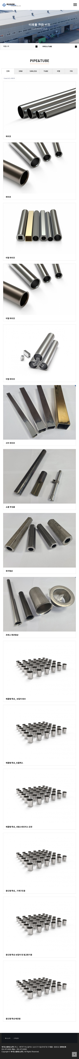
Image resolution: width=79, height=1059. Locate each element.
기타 (71, 71)
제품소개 (6, 46)
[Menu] (75, 4)
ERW (20, 71)
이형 (58, 71)
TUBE (46, 71)
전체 (7, 71)
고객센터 (16, 1038)
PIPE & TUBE (47, 47)
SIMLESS (33, 71)
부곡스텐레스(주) (11, 5)
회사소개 (7, 1038)
